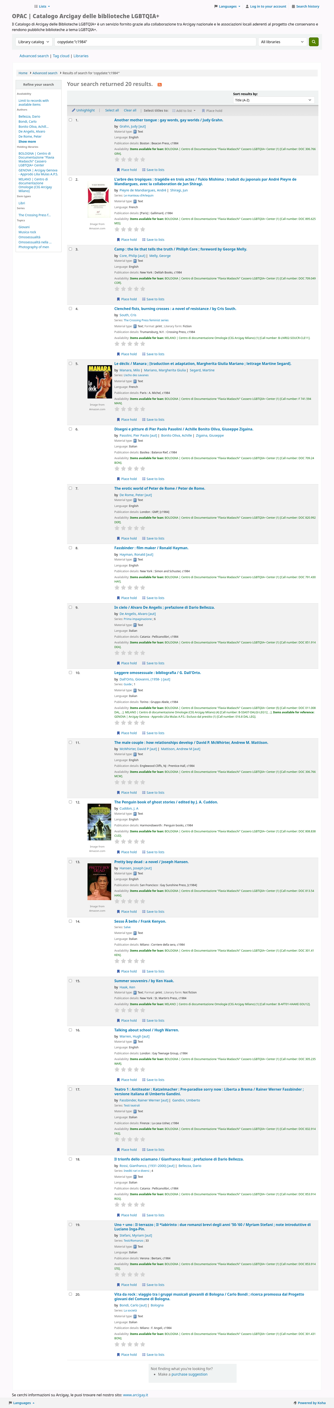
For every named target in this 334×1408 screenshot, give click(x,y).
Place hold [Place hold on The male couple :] (126, 792)
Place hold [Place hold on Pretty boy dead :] (126, 911)
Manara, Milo (130, 370)
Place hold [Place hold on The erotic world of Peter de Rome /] (126, 538)
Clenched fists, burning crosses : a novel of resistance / (175, 309)
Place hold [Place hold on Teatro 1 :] (126, 1149)
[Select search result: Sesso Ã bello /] (70, 921)
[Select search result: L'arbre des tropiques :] (70, 179)
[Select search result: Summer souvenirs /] (70, 980)
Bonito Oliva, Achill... (34, 126)
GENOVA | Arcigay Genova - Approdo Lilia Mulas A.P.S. (38, 172)
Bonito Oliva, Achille (176, 435)
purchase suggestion (190, 1374)
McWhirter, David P (138, 749)
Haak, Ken (127, 987)
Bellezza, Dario (29, 116)
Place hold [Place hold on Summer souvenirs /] (126, 1020)
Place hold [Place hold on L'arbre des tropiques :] (126, 239)
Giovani (24, 227)
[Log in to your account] (265, 6)
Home (23, 73)
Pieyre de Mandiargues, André (143, 190)
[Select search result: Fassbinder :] (70, 547)
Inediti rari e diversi (136, 1171)
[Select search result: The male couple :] (70, 742)
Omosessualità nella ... (35, 242)
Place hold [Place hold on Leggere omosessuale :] (126, 733)
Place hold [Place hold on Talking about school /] (126, 1080)
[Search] (314, 41)
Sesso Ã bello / (140, 921)
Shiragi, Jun (179, 190)
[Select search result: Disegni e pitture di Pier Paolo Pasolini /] (70, 428)
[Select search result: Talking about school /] (70, 1029)
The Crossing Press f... (35, 215)
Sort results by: (245, 94)
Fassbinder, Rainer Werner (144, 1100)
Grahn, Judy (133, 126)
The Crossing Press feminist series (146, 320)
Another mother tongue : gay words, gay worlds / (168, 120)
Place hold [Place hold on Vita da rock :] (126, 1354)
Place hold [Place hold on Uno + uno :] (126, 1285)
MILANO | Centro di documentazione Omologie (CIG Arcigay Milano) (35, 185)
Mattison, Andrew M (180, 749)
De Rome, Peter (30, 136)
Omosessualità (29, 237)
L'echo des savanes (136, 375)
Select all (112, 110)
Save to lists (153, 170)
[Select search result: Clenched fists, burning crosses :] (70, 308)
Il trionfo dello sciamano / (179, 1159)
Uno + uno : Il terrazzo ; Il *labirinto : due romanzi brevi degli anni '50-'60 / (212, 1227)
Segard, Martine (202, 370)
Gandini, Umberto (186, 1100)
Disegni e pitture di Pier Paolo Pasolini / (183, 429)
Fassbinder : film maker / (151, 548)
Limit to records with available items (34, 102)
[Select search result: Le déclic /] (70, 363)
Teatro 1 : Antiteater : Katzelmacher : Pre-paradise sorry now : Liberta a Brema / (209, 1091)
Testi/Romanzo (133, 1241)
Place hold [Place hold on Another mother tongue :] (126, 170)
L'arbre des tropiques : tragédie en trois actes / (205, 181)
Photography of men (34, 247)
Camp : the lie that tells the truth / (180, 249)
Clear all (130, 110)
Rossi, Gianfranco (147, 1165)
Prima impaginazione (138, 619)
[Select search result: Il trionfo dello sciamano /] (70, 1159)
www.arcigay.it (135, 1394)
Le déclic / (203, 363)
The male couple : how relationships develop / (191, 742)
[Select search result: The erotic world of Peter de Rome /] (70, 488)
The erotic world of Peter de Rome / (159, 488)
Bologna (157, 1305)
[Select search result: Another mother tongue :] (70, 119)
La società (130, 1310)
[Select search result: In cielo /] (70, 607)
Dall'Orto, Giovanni (145, 679)
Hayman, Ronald (136, 554)
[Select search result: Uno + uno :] (70, 1224)
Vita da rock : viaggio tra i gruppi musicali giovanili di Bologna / (209, 1296)
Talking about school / (146, 1030)
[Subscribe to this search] (159, 84)
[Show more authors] (27, 141)
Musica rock (27, 232)
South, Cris (128, 315)
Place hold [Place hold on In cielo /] (126, 663)
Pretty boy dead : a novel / (151, 862)
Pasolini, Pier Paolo (138, 435)
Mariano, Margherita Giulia (165, 370)
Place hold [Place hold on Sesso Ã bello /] (126, 971)
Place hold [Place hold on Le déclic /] (126, 419)
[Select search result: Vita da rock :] (70, 1294)
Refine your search (38, 84)
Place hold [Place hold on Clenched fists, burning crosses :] (126, 354)
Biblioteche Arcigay (22, 6)
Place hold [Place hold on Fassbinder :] (126, 598)
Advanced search (34, 55)
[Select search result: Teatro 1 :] (70, 1089)
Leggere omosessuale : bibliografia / (157, 673)
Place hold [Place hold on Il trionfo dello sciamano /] (126, 1215)
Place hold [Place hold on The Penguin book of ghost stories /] (126, 852)
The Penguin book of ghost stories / (166, 802)
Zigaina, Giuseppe (210, 435)
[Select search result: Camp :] (70, 248)
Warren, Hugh (135, 1036)
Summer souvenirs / (144, 981)
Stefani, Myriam (136, 1235)
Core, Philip (132, 255)
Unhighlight (83, 110)
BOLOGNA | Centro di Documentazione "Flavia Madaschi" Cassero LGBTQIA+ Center (36, 159)
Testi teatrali (132, 1105)
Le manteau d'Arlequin (138, 195)
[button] (42, 6)
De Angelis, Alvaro (32, 131)
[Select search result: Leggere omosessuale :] (70, 672)
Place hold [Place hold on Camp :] (126, 299)
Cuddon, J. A (129, 808)
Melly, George (160, 255)
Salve (127, 927)
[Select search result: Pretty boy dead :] (70, 861)
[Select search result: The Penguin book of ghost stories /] (70, 801)
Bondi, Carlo (28, 121)
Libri (22, 203)
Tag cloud (61, 55)
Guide (128, 684)
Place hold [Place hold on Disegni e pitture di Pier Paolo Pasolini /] (126, 479)
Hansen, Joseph (136, 868)
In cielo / (164, 607)
